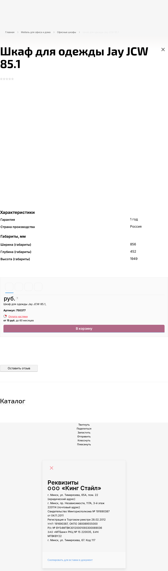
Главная (9, 32)
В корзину (84, 330)
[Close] (52, 471)
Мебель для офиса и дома (36, 32)
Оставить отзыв (19, 371)
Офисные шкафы (66, 32)
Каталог (19, 402)
